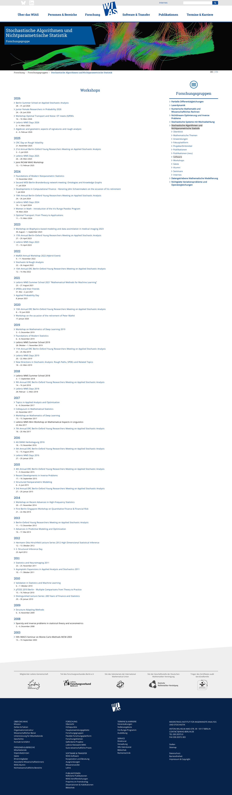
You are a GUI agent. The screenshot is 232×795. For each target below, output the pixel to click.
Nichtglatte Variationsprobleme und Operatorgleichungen (189, 183)
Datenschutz (174, 753)
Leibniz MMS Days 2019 (27, 355)
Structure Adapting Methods (30, 609)
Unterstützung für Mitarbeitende (28, 736)
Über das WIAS (28, 14)
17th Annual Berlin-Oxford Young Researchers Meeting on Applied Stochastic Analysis (58, 235)
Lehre (68, 767)
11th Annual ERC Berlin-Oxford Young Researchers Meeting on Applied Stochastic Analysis (61, 348)
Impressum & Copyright (179, 759)
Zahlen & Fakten (21, 727)
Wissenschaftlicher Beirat (25, 733)
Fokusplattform (180, 142)
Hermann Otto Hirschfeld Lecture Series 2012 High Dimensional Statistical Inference (57, 542)
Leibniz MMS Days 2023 (27, 242)
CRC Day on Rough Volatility (29, 142)
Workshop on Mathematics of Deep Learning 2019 (40, 329)
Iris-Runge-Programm (126, 730)
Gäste (176, 163)
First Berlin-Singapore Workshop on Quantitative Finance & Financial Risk (52, 508)
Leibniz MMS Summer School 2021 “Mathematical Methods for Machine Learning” (56, 282)
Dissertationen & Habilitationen (79, 784)
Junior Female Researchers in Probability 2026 (38, 109)
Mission (17, 724)
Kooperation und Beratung (77, 759)
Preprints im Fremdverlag (77, 781)
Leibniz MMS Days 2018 (27, 388)
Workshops (178, 160)
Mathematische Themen (185, 135)
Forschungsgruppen (38, 72)
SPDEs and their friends (27, 288)
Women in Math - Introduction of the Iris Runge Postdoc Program (48, 208)
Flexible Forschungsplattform (78, 736)
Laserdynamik (178, 105)
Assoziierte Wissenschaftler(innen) (29, 761)
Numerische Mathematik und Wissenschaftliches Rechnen (185, 110)
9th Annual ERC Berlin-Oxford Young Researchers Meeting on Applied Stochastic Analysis (60, 382)
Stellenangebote (124, 727)
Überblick (178, 131)
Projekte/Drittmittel (182, 146)
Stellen (172, 744)
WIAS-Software (72, 756)
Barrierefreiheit (175, 756)
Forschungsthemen (74, 739)
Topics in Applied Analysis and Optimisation (38, 402)
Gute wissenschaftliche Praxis (78, 747)
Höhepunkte (71, 727)
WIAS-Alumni (19, 764)
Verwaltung (122, 744)
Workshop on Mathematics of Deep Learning (38, 415)
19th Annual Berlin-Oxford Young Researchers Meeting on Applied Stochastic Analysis (58, 195)
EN (216, 71)
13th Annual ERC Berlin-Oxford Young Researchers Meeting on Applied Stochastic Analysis (61, 309)
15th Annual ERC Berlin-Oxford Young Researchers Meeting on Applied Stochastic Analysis (61, 268)
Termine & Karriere (200, 14)
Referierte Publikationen (76, 775)
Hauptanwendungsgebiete (77, 730)
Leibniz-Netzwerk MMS (76, 744)
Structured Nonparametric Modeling (34, 482)
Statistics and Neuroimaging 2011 (32, 562)
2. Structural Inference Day (29, 549)
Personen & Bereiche (62, 14)
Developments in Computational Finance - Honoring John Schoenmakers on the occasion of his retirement (68, 189)
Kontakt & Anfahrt (22, 741)
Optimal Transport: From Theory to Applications (39, 215)
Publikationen (168, 14)
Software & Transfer (136, 14)
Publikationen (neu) (182, 153)
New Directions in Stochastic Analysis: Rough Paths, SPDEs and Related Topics (54, 362)
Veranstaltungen (124, 724)
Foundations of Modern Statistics (32, 335)
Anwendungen (180, 138)
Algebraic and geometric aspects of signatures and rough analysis (48, 129)
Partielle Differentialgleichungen (187, 101)
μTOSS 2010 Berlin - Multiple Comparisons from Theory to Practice (49, 589)
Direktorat (122, 741)
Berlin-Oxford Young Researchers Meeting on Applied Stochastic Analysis (52, 522)
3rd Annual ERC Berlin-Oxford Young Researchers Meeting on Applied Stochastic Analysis (60, 488)
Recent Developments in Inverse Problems (37, 475)
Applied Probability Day (27, 295)
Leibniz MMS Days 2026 (27, 122)
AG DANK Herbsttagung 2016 (30, 442)
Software (177, 156)
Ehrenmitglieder (21, 759)
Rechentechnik (123, 753)
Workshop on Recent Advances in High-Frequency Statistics (45, 502)
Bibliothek (70, 787)
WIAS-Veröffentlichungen (77, 778)
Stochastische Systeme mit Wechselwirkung (193, 121)
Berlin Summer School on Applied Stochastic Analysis (42, 102)
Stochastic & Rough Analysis (30, 262)
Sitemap (173, 747)
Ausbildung (122, 733)
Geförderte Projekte (74, 741)
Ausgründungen (73, 761)
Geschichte (19, 739)
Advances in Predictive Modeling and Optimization (41, 528)
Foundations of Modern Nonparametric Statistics (40, 175)
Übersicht (70, 724)
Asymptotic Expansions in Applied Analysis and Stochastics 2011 (48, 569)
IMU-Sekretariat (124, 747)
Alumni (176, 167)
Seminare (178, 171)
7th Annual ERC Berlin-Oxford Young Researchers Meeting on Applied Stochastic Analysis (60, 428)
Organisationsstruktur (23, 730)
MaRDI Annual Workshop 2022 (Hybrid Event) (38, 255)
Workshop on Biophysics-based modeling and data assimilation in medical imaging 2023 (60, 228)
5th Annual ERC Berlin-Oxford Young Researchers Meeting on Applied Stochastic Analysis (60, 448)
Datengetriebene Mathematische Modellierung (194, 178)
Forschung (92, 14)
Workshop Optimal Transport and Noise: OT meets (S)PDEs (45, 116)
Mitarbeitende (20, 750)
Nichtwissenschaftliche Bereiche (28, 767)
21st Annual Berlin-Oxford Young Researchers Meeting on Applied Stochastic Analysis (58, 149)
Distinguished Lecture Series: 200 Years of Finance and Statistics (48, 596)
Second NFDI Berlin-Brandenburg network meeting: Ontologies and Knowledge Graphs (59, 182)
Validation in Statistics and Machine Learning (38, 582)
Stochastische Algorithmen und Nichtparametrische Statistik (81, 72)
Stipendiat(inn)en (21, 753)
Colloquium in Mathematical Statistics (34, 408)
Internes (163, 2)
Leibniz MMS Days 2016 (27, 455)
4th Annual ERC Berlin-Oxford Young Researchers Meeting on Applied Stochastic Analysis (60, 468)
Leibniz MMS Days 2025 (27, 155)
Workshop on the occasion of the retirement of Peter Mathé (45, 315)
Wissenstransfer (73, 764)
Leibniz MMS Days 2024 (27, 202)
